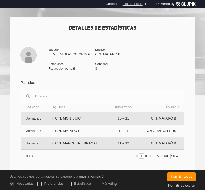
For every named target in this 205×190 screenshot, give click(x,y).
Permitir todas (181, 176)
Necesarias (22, 184)
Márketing (106, 184)
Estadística (79, 184)
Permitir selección (181, 185)
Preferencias (50, 184)
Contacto (112, 4)
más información (92, 176)
